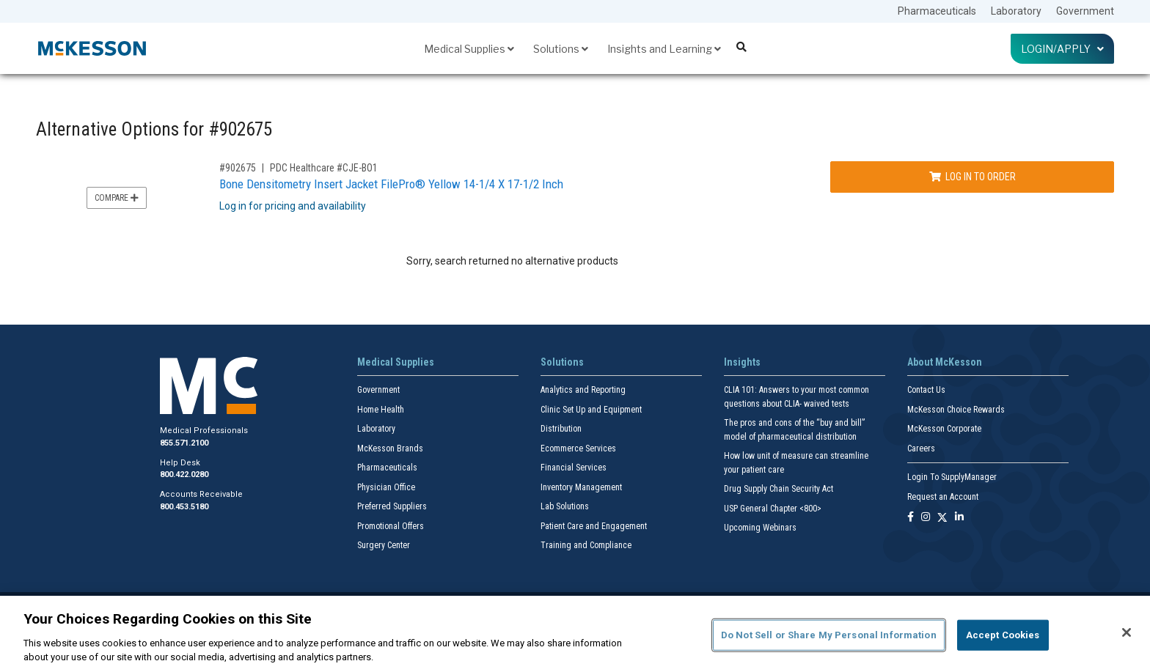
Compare (117, 198)
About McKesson (944, 362)
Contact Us (926, 390)
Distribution (561, 429)
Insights (742, 362)
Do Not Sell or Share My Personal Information (829, 634)
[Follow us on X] (942, 518)
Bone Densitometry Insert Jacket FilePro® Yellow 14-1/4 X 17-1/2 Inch (391, 184)
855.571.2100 (184, 443)
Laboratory (1016, 11)
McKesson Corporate (944, 429)
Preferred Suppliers (392, 506)
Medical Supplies (469, 49)
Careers (921, 448)
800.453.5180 (184, 507)
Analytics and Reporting (583, 390)
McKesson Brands (390, 448)
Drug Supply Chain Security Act (778, 489)
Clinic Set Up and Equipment (591, 410)
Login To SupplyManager (952, 477)
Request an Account (942, 497)
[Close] (1126, 632)
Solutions (560, 49)
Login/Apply (1062, 49)
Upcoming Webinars (760, 528)
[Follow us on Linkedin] (959, 518)
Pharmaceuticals (937, 11)
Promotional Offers (390, 526)
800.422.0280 (184, 474)
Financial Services (574, 467)
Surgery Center (383, 545)
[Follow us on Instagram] (925, 518)
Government (1085, 11)
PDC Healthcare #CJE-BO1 (324, 168)
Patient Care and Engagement (594, 526)
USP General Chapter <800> (772, 508)
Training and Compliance (586, 545)
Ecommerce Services (578, 448)
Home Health (380, 410)
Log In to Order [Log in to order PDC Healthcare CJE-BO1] (972, 176)
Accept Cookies (1003, 634)
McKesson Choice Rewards (956, 410)
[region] (575, 634)
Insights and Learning (664, 49)
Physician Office (386, 487)
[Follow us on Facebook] (910, 518)
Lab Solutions (565, 506)
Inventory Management (581, 487)
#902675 (237, 168)
